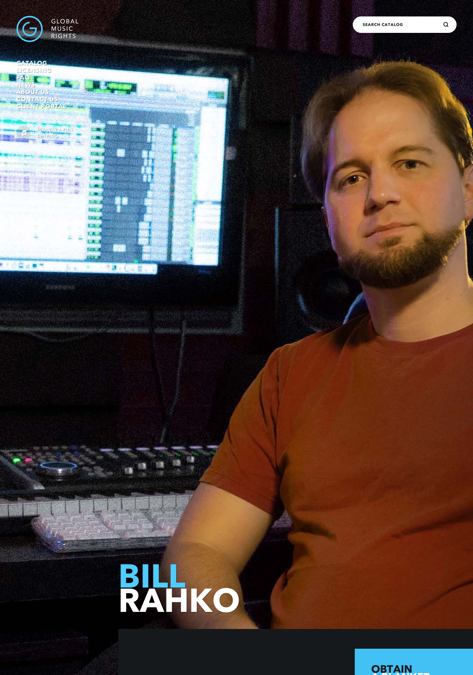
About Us (32, 92)
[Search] (446, 24)
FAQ (23, 77)
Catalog (31, 63)
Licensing (34, 70)
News (25, 84)
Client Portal (41, 106)
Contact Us (37, 99)
